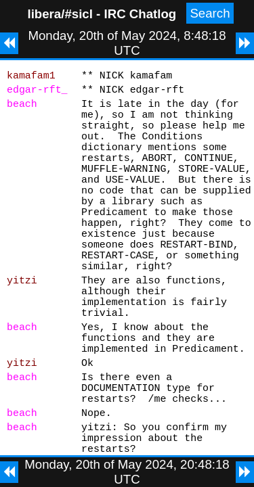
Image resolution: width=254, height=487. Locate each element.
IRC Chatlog (140, 14)
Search (210, 13)
